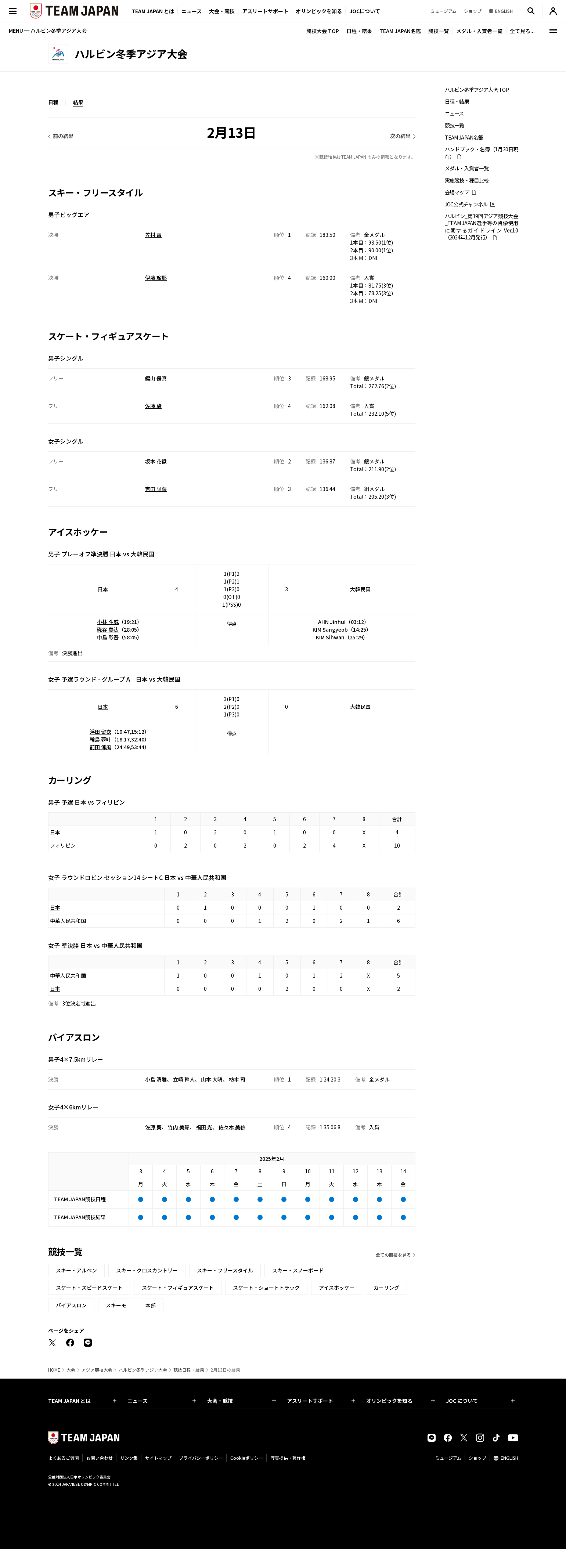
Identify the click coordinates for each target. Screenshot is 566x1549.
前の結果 (63, 136)
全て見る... (522, 31)
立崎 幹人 (184, 1079)
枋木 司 (237, 1079)
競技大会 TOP (322, 31)
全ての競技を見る (393, 1255)
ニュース (191, 11)
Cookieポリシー (246, 1458)
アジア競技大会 (97, 1370)
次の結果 (400, 136)
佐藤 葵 (153, 1127)
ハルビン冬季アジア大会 (143, 1370)
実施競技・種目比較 (467, 180)
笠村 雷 (153, 234)
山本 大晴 (212, 1079)
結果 (78, 102)
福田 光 (204, 1127)
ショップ (477, 1458)
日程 (53, 102)
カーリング (386, 1287)
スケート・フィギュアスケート (178, 1287)
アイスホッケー (336, 1287)
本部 (150, 1305)
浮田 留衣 (100, 731)
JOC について (480, 1400)
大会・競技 (241, 1400)
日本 (103, 589)
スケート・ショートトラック (266, 1287)
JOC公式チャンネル (466, 204)
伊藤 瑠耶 (156, 277)
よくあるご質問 (63, 1458)
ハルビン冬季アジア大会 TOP (477, 89)
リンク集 (129, 1458)
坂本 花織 (156, 461)
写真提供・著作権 (288, 1458)
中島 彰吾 (108, 637)
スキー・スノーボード (298, 1270)
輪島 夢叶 (100, 739)
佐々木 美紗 (232, 1127)
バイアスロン (71, 1305)
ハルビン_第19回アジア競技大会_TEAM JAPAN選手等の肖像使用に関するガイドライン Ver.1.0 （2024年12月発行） (481, 227)
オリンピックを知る (319, 11)
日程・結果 (359, 31)
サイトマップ (158, 1458)
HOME (54, 1370)
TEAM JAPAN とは (82, 1400)
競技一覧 (438, 31)
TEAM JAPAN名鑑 (400, 31)
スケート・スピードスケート (89, 1287)
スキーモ (116, 1305)
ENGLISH (509, 1458)
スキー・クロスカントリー (147, 1270)
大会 (70, 1370)
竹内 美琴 (179, 1127)
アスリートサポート (265, 11)
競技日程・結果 (188, 1370)
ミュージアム (448, 1458)
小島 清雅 (156, 1079)
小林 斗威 (108, 621)
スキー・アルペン (76, 1270)
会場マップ (457, 192)
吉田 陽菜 (156, 488)
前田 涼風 (100, 747)
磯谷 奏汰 (108, 629)
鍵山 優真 (156, 378)
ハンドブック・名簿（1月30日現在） (481, 153)
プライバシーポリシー (201, 1458)
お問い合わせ (99, 1458)
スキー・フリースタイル (225, 1270)
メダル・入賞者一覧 (479, 31)
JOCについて (364, 11)
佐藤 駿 (153, 405)
